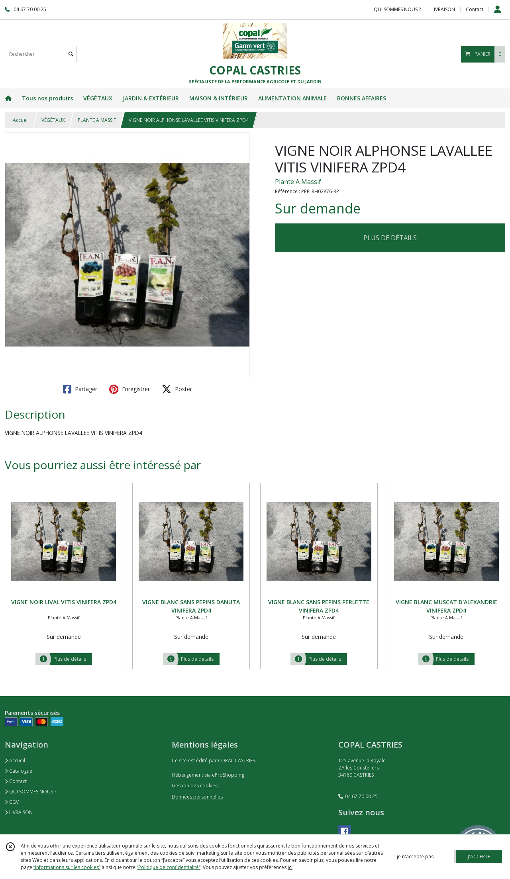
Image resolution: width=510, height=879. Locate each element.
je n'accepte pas (415, 856)
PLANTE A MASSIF (97, 120)
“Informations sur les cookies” (66, 867)
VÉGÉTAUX (53, 120)
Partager (80, 389)
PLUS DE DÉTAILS (390, 237)
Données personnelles (197, 796)
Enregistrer (129, 389)
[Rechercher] (71, 54)
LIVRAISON (19, 812)
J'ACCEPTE (479, 856)
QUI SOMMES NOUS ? (30, 791)
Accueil (21, 120)
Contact (474, 9)
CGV (12, 802)
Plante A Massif (298, 181)
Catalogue (18, 770)
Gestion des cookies (195, 785)
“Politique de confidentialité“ (168, 867)
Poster (177, 389)
